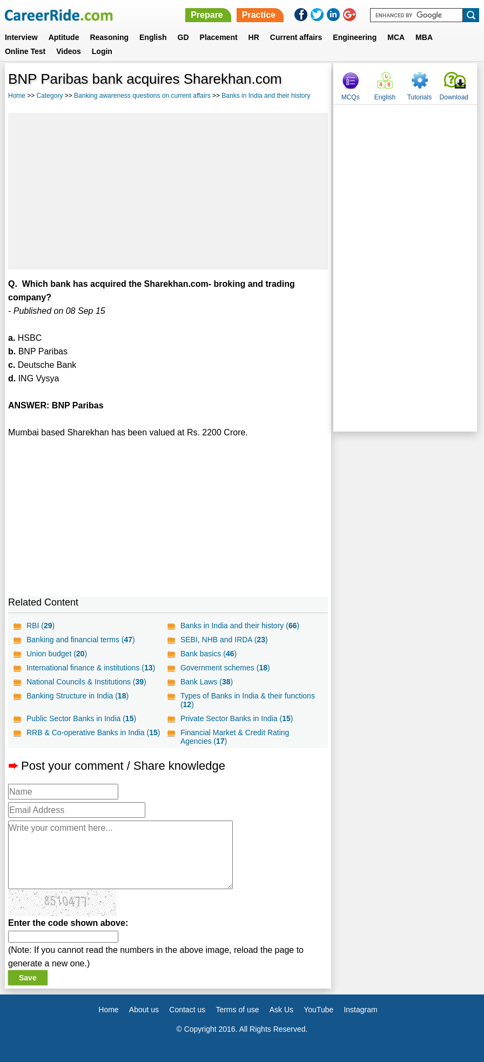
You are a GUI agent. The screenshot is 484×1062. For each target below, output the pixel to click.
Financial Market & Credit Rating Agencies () (235, 736)
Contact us (187, 1009)
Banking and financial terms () (80, 639)
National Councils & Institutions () (86, 681)
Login (102, 51)
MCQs (350, 97)
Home (16, 95)
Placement (219, 37)
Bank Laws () (206, 681)
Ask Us (281, 1009)
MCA (396, 37)
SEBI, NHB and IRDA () (224, 639)
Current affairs (296, 37)
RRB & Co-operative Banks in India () (93, 732)
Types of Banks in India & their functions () (247, 700)
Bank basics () (208, 653)
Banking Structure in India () (77, 695)
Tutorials (419, 97)
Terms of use (237, 1009)
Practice (258, 14)
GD (183, 37)
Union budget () (56, 653)
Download (454, 97)
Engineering (355, 37)
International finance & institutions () (90, 667)
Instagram (360, 1009)
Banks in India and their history (265, 95)
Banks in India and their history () (239, 625)
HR (253, 37)
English (153, 37)
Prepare (207, 14)
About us (144, 1009)
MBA (424, 37)
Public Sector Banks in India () (81, 718)
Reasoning (109, 37)
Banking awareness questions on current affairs (142, 95)
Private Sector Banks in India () (236, 718)
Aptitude (64, 37)
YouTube (318, 1009)
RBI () (40, 625)
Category (50, 95)
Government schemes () (225, 667)
